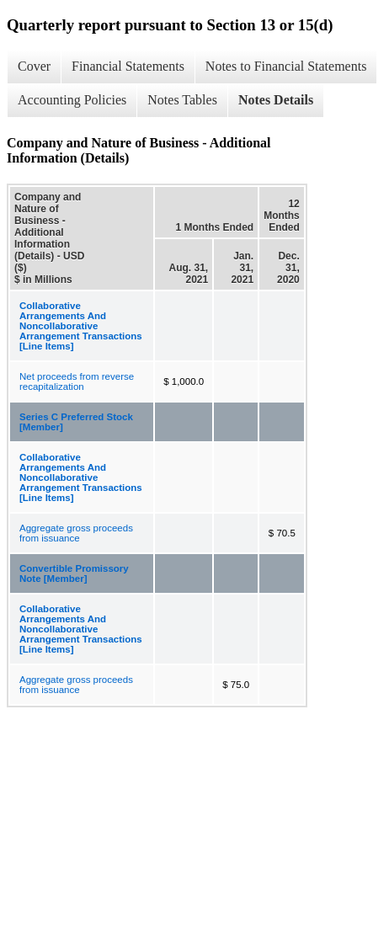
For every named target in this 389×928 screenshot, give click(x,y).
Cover (34, 66)
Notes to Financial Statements (286, 66)
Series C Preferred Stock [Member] (76, 422)
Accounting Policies (72, 100)
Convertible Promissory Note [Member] (74, 573)
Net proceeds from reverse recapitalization (76, 381)
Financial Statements (128, 66)
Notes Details (275, 100)
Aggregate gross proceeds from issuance (76, 533)
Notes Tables (182, 100)
